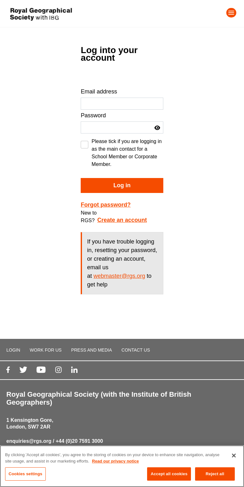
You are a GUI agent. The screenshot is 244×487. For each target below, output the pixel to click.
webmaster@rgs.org (119, 276)
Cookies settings (25, 474)
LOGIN (13, 350)
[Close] (234, 456)
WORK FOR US (46, 350)
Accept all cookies (169, 474)
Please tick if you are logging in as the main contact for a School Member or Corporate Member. (127, 153)
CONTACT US (135, 350)
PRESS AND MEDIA (91, 350)
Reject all (215, 474)
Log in (122, 185)
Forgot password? (106, 205)
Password (93, 115)
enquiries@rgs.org (28, 441)
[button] (157, 127)
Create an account (122, 220)
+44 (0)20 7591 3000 (79, 441)
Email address (99, 91)
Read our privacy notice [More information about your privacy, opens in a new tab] (115, 461)
